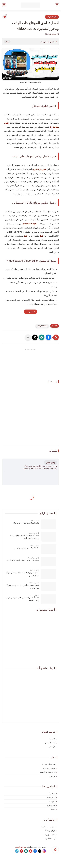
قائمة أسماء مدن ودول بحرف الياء (26, 523)
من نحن (52, 776)
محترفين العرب (21, 847)
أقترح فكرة (51, 805)
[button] (48, 337)
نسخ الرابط (30, 312)
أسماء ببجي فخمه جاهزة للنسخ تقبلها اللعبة (23, 560)
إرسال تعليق (50, 463)
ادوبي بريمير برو (39, 169)
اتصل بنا (52, 793)
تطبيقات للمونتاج (30, 224)
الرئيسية (52, 739)
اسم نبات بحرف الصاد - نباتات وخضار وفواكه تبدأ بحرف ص (22, 574)
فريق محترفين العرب (47, 772)
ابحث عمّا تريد (50, 839)
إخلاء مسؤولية (50, 835)
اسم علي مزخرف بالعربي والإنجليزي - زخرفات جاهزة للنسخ (24, 536)
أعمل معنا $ (51, 797)
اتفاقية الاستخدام (49, 768)
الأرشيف (52, 747)
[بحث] (4, 5)
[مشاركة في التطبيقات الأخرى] (28, 337)
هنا (41, 236)
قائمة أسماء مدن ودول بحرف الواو (26, 548)
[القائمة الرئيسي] (57, 5)
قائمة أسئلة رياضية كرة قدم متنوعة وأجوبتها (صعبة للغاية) (22, 599)
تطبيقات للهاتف (52, 17)
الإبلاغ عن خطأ (50, 831)
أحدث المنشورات (49, 743)
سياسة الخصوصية (48, 764)
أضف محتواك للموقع (47, 827)
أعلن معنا (52, 801)
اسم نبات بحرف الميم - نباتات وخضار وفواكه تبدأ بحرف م (22, 586)
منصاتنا (52, 809)
